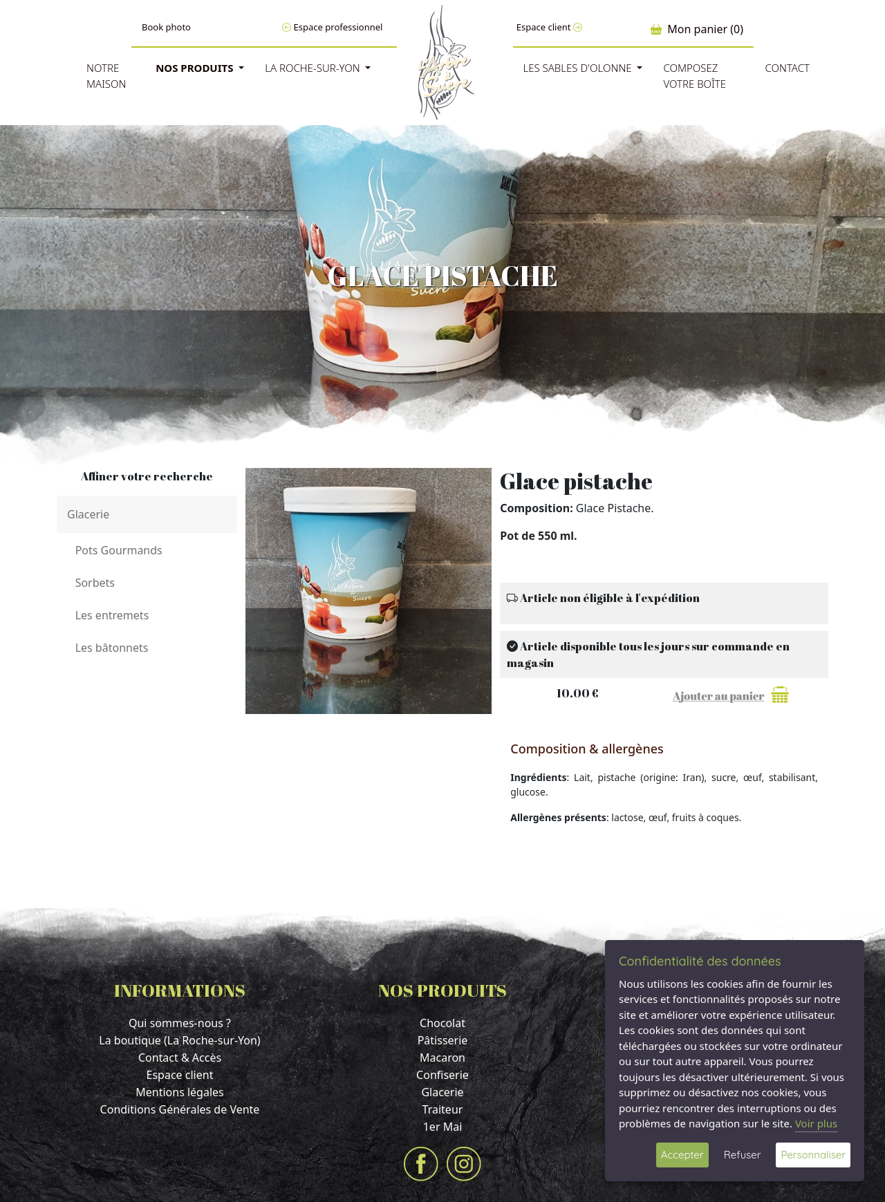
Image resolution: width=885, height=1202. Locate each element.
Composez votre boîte (694, 76)
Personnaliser (813, 1154)
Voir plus (816, 1123)
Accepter (682, 1154)
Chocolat (442, 1023)
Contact (787, 68)
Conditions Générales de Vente (180, 1109)
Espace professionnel (332, 27)
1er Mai (443, 1126)
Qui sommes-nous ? (180, 1023)
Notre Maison (106, 76)
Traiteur (442, 1109)
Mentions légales (180, 1092)
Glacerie (442, 1092)
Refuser (742, 1154)
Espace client (549, 27)
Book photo (166, 27)
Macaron (442, 1057)
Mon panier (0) (697, 29)
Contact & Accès (179, 1057)
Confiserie (442, 1074)
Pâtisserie (443, 1040)
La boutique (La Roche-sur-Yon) (179, 1040)
